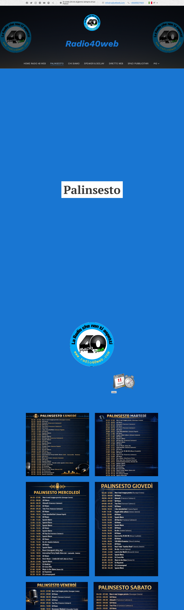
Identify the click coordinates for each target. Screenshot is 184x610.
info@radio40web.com (115, 2)
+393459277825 (137, 2)
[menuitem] (37, 63)
